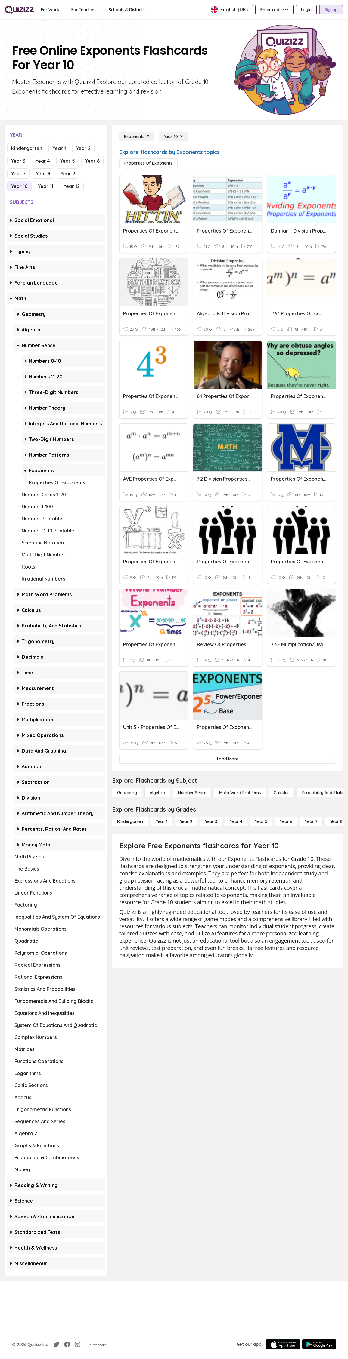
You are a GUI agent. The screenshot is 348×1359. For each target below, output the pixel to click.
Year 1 (59, 148)
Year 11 (45, 186)
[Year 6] (286, 821)
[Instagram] (77, 1344)
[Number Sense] (192, 792)
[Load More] (227, 759)
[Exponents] (136, 136)
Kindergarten (26, 148)
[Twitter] (56, 1344)
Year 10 (19, 186)
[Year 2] (186, 821)
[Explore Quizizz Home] (19, 10)
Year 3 (18, 161)
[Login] (306, 9)
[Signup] (331, 9)
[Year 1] (161, 821)
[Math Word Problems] (240, 792)
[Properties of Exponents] (148, 163)
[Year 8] (336, 821)
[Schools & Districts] (126, 9)
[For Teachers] (84, 9)
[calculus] (282, 792)
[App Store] (283, 1344)
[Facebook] (67, 1344)
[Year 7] (311, 821)
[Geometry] (127, 792)
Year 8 (43, 174)
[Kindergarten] (130, 821)
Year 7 (18, 174)
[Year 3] (211, 821)
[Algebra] (157, 792)
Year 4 (43, 161)
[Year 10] (173, 136)
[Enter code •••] (274, 9)
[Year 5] (261, 821)
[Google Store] (319, 1344)
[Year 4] (236, 821)
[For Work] (50, 9)
